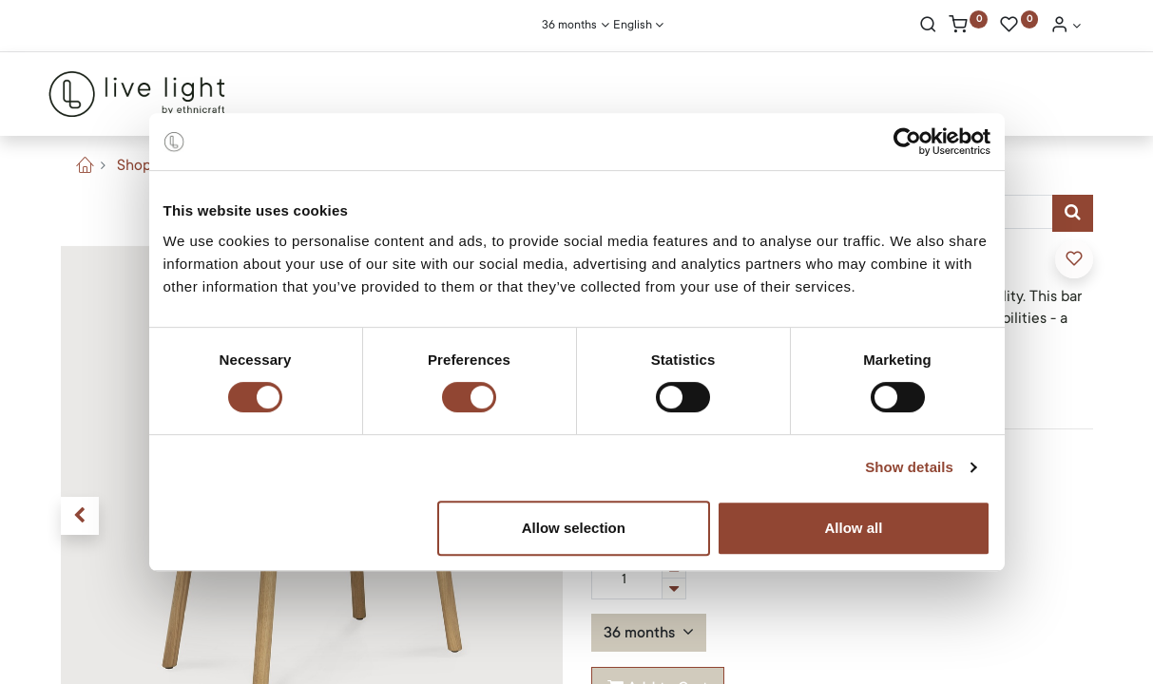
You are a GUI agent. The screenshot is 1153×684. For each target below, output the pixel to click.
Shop (134, 165)
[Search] (928, 26)
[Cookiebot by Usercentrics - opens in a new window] (907, 141)
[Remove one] (674, 588)
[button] (80, 516)
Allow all (854, 528)
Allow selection (573, 528)
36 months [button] (641, 632)
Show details (909, 467)
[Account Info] (1065, 26)
